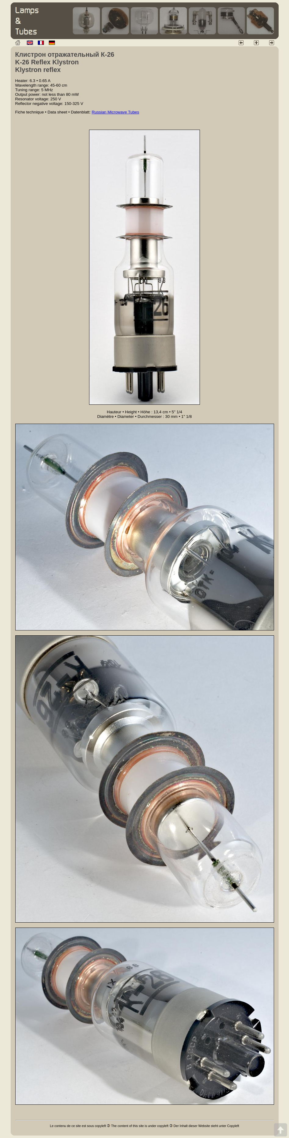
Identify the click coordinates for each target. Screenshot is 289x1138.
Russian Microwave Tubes (115, 112)
